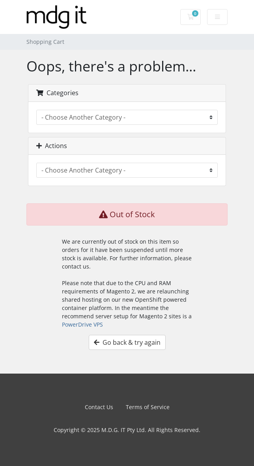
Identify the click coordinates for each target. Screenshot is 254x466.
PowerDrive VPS (82, 324)
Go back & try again (127, 342)
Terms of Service (148, 407)
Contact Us (99, 407)
